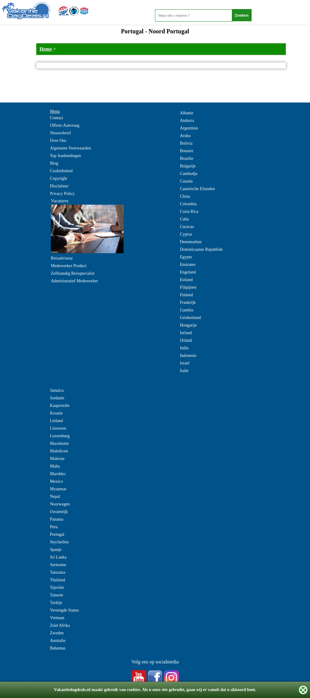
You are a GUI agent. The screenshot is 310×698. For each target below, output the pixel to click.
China (185, 196)
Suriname (58, 564)
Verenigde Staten (64, 610)
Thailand (57, 580)
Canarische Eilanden (197, 188)
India (184, 348)
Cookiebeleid (61, 171)
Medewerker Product (69, 265)
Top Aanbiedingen (65, 155)
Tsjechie (57, 587)
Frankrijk (188, 302)
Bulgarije (188, 166)
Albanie (186, 113)
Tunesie (56, 595)
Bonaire (186, 151)
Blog (54, 163)
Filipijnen (188, 287)
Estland (186, 279)
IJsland (186, 340)
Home (45, 49)
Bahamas (57, 648)
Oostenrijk (59, 511)
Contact (56, 118)
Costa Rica (189, 211)
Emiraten (187, 264)
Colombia (188, 204)
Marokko (57, 473)
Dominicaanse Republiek (201, 249)
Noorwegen (60, 504)
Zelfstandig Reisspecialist (72, 273)
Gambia (186, 310)
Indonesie (188, 355)
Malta (55, 466)
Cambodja (188, 173)
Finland (186, 295)
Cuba (184, 219)
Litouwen (58, 428)
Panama (56, 519)
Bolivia (186, 143)
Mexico (56, 481)
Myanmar (58, 489)
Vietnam (57, 618)
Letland (56, 420)
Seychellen (59, 542)
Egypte (186, 257)
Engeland (188, 272)
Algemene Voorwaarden (70, 148)
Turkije (56, 602)
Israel (184, 363)
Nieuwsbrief (60, 133)
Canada (186, 181)
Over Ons (58, 140)
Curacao (187, 226)
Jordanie (57, 398)
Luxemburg (60, 436)
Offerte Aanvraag (64, 125)
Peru (54, 527)
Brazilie (186, 158)
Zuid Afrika (60, 625)
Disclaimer (59, 186)
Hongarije (188, 325)
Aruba (185, 135)
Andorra (187, 120)
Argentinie (189, 128)
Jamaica (57, 390)
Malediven (59, 451)
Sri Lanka (58, 557)
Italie (184, 370)
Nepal (55, 496)
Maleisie (57, 458)
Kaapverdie (60, 405)
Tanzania (57, 572)
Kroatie (56, 413)
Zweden (57, 633)
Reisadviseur (62, 258)
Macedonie (59, 443)
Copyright (58, 178)
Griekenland (190, 317)
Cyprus (186, 234)
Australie (57, 640)
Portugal (57, 534)
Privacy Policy (62, 193)
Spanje (55, 549)
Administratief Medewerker (74, 281)
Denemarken (191, 242)
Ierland (186, 333)
